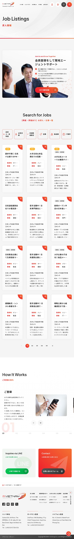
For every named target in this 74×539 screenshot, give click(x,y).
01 (3, 437)
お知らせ (65, 502)
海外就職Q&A (42, 499)
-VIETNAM (7, 485)
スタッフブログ (43, 502)
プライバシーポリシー (8, 537)
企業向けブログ (53, 499)
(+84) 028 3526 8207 (37, 525)
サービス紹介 (52, 497)
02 (32, 345)
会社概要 (65, 497)
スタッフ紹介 (66, 499)
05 (47, 345)
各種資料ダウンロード (54, 502)
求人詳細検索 (33, 499)
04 (42, 345)
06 (70, 437)
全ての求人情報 (34, 497)
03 (37, 345)
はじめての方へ (43, 497)
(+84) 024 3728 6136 (12, 527)
